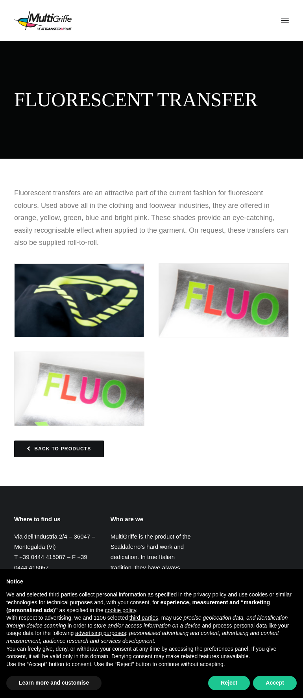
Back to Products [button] (59, 449)
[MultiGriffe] (43, 20)
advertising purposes (100, 633)
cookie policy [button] (120, 610)
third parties (143, 618)
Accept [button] (275, 682)
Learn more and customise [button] (54, 682)
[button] (285, 20)
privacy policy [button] (209, 594)
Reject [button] (229, 682)
